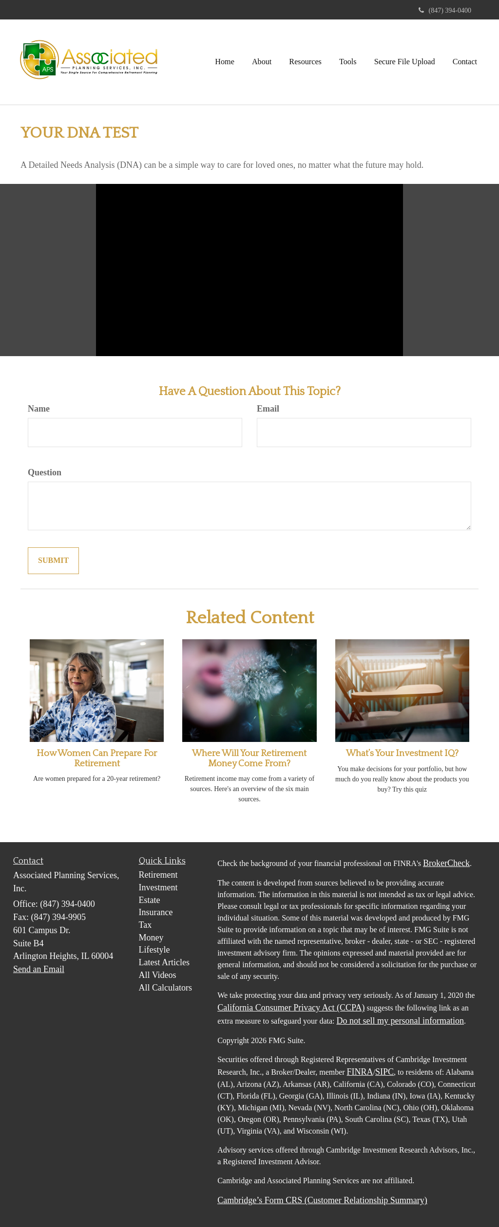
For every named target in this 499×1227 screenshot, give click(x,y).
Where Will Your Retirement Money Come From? (249, 758)
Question (44, 472)
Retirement (158, 875)
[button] (261, 62)
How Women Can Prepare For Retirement (97, 758)
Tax (145, 925)
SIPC (384, 1072)
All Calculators (165, 987)
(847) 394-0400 (445, 10)
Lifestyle (154, 950)
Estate (149, 900)
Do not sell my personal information (400, 1021)
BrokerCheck (446, 863)
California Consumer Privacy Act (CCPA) (291, 1007)
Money (151, 937)
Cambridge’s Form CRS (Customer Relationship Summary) (322, 1200)
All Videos (157, 975)
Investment (158, 887)
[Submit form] (53, 560)
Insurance (156, 912)
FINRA (360, 1072)
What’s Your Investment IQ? (402, 753)
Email (268, 409)
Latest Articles (164, 962)
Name (39, 409)
